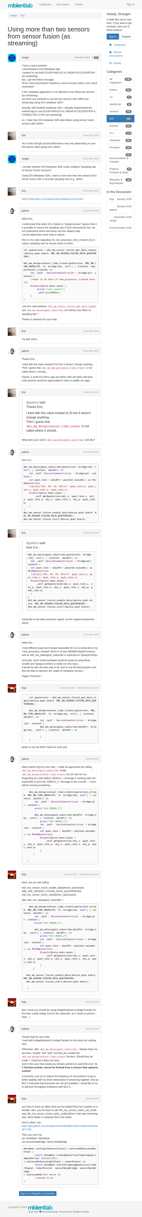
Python (120, 90)
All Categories (120, 80)
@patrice (32, 402)
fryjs (24, 687)
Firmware (120, 147)
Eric (24, 135)
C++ (120, 133)
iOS (96, 58)
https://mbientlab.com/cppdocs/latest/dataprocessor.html (52, 199)
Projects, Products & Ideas (120, 170)
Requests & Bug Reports (120, 181)
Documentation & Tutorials (120, 158)
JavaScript (120, 104)
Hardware (120, 140)
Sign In (130, 4)
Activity (79, 4)
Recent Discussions (115, 54)
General (120, 111)
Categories (45, 4)
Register (36, 1193)
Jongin (25, 57)
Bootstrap (52, 1211)
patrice (25, 210)
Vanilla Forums (81, 1211)
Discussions (63, 4)
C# (120, 97)
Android (120, 126)
